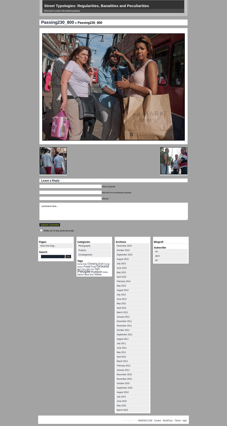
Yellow (97, 274)
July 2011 (121, 343)
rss (156, 251)
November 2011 (124, 325)
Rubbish (96, 272)
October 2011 (123, 330)
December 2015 (124, 246)
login (185, 420)
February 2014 (124, 281)
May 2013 (121, 286)
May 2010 (121, 405)
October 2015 (123, 250)
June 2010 (122, 401)
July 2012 (121, 294)
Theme (178, 420)
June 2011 (122, 348)
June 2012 (122, 299)
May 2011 (121, 352)
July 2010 (121, 396)
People (84, 271)
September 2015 (124, 254)
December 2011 (124, 321)
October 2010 (123, 383)
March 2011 (122, 361)
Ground (102, 266)
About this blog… (48, 246)
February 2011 (124, 365)
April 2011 (121, 357)
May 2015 (121, 272)
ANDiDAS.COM (145, 420)
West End (88, 274)
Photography (84, 246)
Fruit (93, 266)
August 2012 (123, 290)
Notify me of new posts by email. (58, 231)
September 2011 (124, 334)
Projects (82, 250)
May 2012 (121, 303)
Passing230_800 (57, 22)
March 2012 (122, 312)
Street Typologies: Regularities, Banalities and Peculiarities (96, 6)
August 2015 (123, 259)
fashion (80, 267)
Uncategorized (85, 254)
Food (87, 266)
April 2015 (121, 277)
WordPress (168, 420)
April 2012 (121, 308)
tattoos (80, 274)
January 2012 (123, 317)
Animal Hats (82, 264)
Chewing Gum (95, 263)
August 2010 (123, 392)
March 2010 (122, 410)
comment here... (113, 211)
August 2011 (123, 339)
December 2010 (124, 374)
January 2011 (123, 370)
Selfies (105, 272)
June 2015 (122, 268)
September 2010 (124, 388)
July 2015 (121, 263)
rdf (156, 260)
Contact (157, 420)
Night (97, 269)
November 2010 (124, 379)
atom (157, 256)
